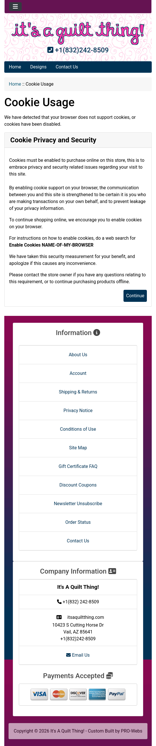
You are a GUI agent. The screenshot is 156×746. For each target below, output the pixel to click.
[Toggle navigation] (15, 6)
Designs (38, 67)
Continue (135, 295)
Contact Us (67, 67)
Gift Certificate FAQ (78, 466)
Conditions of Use (78, 429)
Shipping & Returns (78, 392)
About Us (78, 354)
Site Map (78, 447)
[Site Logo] (78, 33)
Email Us (78, 655)
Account (78, 373)
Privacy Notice (77, 410)
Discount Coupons (78, 485)
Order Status (78, 522)
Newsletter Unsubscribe (78, 503)
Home (15, 67)
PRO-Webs (131, 731)
